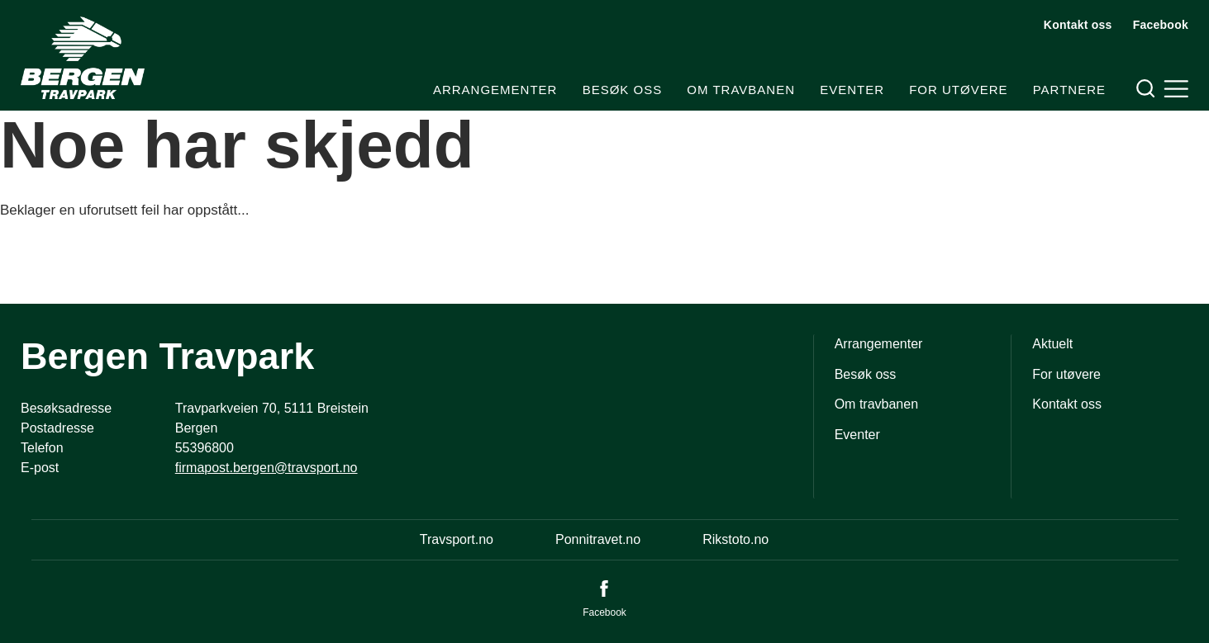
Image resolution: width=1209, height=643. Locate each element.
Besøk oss (623, 90)
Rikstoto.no (735, 539)
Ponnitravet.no (597, 539)
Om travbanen (741, 90)
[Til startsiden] (83, 58)
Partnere (1069, 90)
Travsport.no (456, 539)
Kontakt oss (1078, 24)
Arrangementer (495, 90)
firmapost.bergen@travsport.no (266, 468)
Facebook (1160, 24)
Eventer (852, 90)
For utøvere (958, 90)
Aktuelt (1052, 344)
